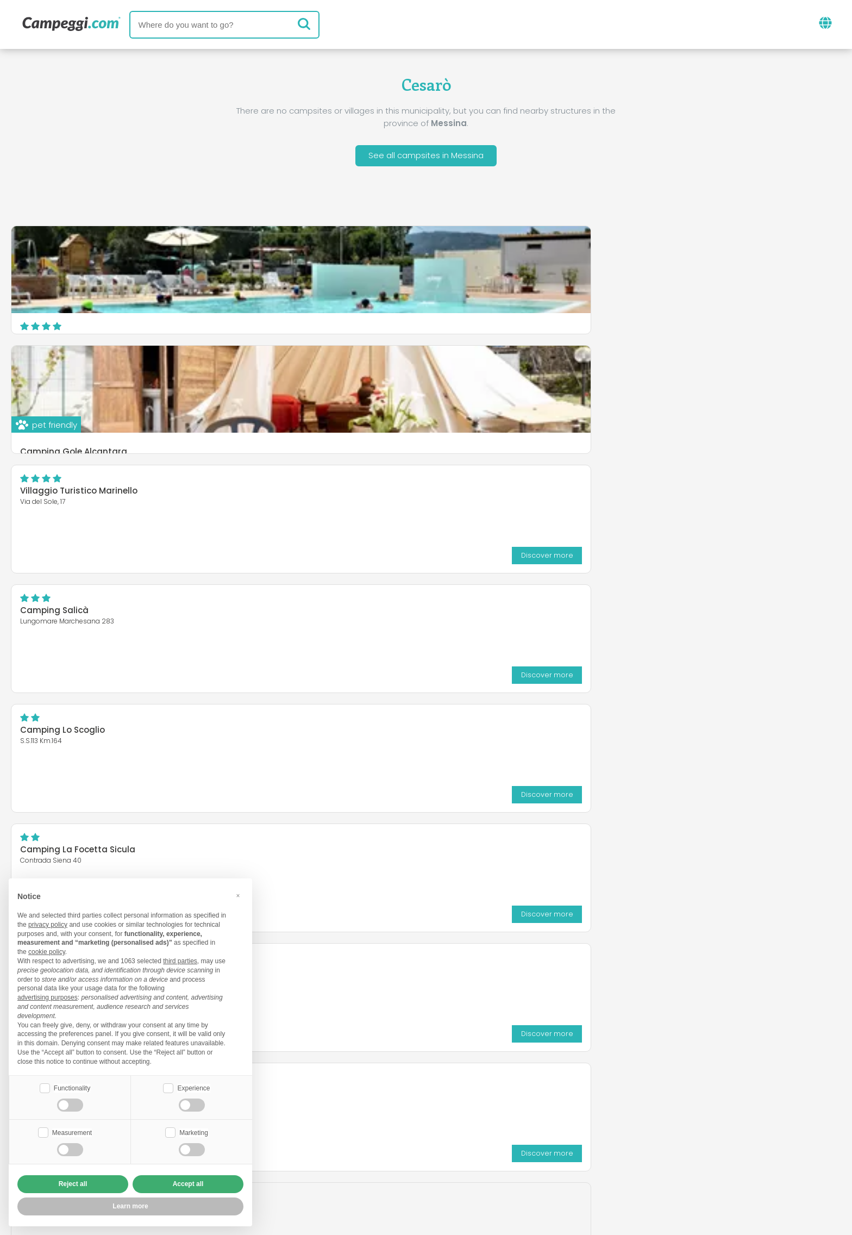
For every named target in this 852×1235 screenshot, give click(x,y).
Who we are (314, 1145)
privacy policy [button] (47, 923)
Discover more (796, 318)
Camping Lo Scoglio (344, 373)
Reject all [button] (73, 1184)
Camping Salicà (54, 373)
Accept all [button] (188, 1184)
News (363, 1100)
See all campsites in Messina (426, 157)
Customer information (466, 1163)
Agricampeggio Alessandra (78, 493)
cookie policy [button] (46, 951)
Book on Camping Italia (510, 1145)
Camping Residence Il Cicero (362, 493)
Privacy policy (366, 1163)
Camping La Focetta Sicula (642, 373)
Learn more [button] (130, 1206)
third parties (180, 960)
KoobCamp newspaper (446, 1100)
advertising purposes (47, 996)
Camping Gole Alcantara (355, 334)
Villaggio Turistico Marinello (643, 254)
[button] (238, 894)
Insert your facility (398, 1145)
